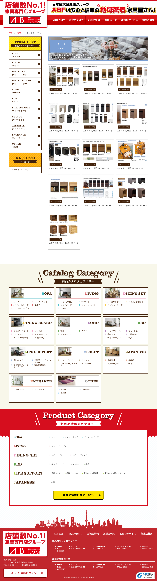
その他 (63, 393)
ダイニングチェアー (80, 455)
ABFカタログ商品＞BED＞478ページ (63, 131)
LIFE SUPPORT (78, 549)
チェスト (85, 360)
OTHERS (61, 569)
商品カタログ (76, 533)
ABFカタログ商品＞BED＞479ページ (63, 168)
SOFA (59, 546)
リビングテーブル (21, 308)
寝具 (130, 338)
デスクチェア (66, 334)
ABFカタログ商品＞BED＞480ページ (98, 206)
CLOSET (99, 549)
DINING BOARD (124, 546)
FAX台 (63, 308)
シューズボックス (21, 390)
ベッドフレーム (114, 331)
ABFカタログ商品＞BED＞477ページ (63, 93)
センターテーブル (58, 446)
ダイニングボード (21, 331)
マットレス (133, 331)
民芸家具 (111, 360)
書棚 (62, 331)
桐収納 (131, 360)
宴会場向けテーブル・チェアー (21, 366)
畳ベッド (111, 334)
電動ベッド (18, 360)
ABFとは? (59, 533)
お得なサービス (128, 533)
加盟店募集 (146, 533)
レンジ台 (38, 331)
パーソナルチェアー (21, 305)
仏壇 (130, 364)
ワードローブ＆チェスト (68, 365)
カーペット (86, 390)
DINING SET (101, 546)
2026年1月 (18, 170)
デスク (84, 331)
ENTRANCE (147, 549)
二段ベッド (133, 334)
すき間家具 (39, 338)
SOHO (144, 546)
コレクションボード (89, 305)
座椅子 (37, 305)
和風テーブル (113, 364)
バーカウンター (114, 302)
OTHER (60, 551)
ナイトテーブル (114, 338)
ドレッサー (86, 364)
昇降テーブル (72, 473)
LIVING (74, 546)
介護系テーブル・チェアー (42, 361)
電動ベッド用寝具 (91, 473)
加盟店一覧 (109, 533)
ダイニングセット (136, 302)
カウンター (18, 334)
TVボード (85, 302)
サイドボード (66, 305)
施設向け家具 (40, 365)
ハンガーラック (67, 360)
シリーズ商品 (66, 302)
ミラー (63, 390)
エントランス (40, 390)
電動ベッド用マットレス (115, 473)
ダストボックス (41, 334)
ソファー (17, 302)
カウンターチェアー (115, 305)
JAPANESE (122, 549)
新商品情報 (93, 533)
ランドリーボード (21, 338)
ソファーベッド (41, 302)
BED (59, 549)
